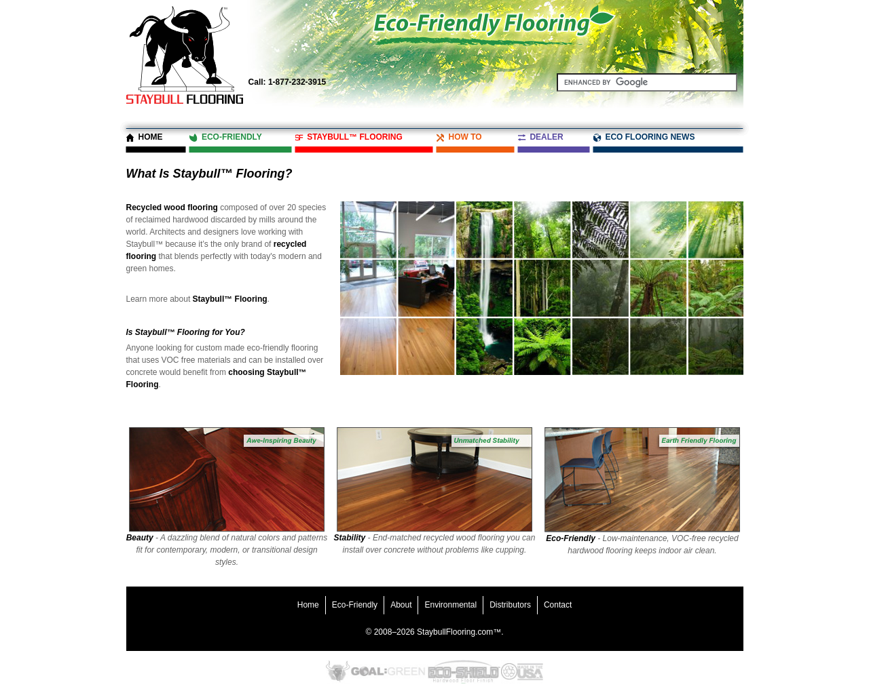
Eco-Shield (463, 672)
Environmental (450, 605)
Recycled (509, 672)
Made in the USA (530, 672)
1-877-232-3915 (287, 82)
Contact (558, 605)
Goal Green (388, 672)
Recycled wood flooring (172, 207)
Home (150, 137)
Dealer (546, 137)
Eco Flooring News (650, 137)
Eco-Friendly (232, 137)
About (400, 605)
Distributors (510, 605)
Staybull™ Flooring (355, 137)
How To (464, 137)
